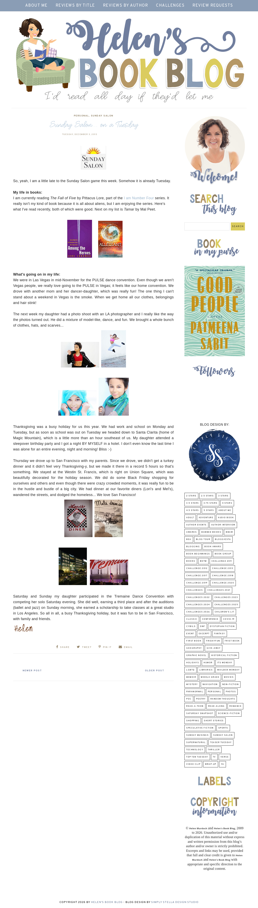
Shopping (192, 720)
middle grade (210, 677)
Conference (210, 619)
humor (208, 662)
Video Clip (193, 764)
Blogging (193, 546)
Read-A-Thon (195, 706)
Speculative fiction (200, 728)
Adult (190, 517)
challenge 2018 (222, 575)
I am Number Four (139, 198)
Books (190, 561)
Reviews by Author (125, 5)
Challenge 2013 (222, 568)
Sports (223, 728)
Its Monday (224, 662)
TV (214, 757)
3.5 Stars (192, 503)
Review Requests (212, 5)
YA (222, 764)
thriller (214, 749)
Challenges (170, 5)
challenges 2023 (226, 597)
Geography (194, 648)
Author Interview (223, 525)
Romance (235, 706)
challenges (194, 590)
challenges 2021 (218, 590)
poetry (201, 699)
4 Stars (227, 503)
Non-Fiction (230, 684)
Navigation (210, 684)
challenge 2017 (196, 575)
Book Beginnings (198, 554)
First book (193, 641)
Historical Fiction (224, 655)
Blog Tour (203, 539)
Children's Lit (224, 612)
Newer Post (32, 670)
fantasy (219, 633)
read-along (216, 706)
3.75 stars (210, 503)
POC (188, 699)
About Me (36, 5)
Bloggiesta (223, 539)
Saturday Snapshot (199, 713)
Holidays (192, 662)
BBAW (229, 532)
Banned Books (211, 532)
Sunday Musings (197, 735)
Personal (81, 115)
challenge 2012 (196, 568)
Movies (229, 677)
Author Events (196, 525)
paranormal (194, 691)
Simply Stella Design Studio (175, 902)
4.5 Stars (192, 510)
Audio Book (226, 517)
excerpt (204, 633)
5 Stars (209, 510)
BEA (188, 539)
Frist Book (232, 641)
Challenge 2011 (221, 561)
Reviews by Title (75, 5)
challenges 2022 (198, 597)
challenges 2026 (198, 612)
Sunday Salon (102, 115)
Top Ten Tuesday (197, 757)
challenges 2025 (226, 604)
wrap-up (210, 764)
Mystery (192, 684)
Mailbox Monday (228, 670)
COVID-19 (229, 619)
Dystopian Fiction (222, 626)
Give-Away (214, 648)
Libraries (206, 670)
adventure (206, 517)
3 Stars (223, 496)
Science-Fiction (229, 713)
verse (225, 757)
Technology (194, 749)
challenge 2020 (223, 583)
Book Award (212, 546)
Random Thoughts (222, 699)
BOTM (203, 561)
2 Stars (191, 496)
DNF (202, 626)
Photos (231, 691)
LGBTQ (190, 670)
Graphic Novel (196, 655)
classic (191, 619)
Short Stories (214, 720)
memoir (191, 677)
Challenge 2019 (196, 583)
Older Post (154, 670)
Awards (191, 532)
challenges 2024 (198, 604)
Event (190, 633)
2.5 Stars (207, 496)
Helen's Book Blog (107, 902)
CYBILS (191, 626)
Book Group (223, 554)
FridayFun (213, 641)
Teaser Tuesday (221, 742)
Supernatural (196, 742)
